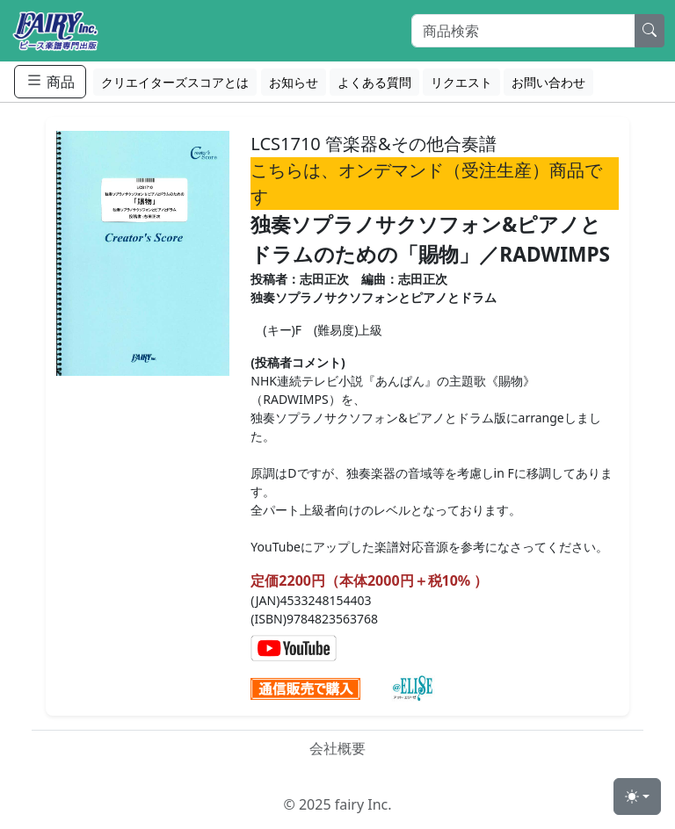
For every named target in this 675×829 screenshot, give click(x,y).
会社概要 (337, 748)
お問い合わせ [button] (548, 82)
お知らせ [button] (293, 82)
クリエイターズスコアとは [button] (175, 82)
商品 (50, 81)
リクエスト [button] (461, 82)
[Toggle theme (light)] (637, 796)
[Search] (523, 30)
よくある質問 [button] (374, 82)
